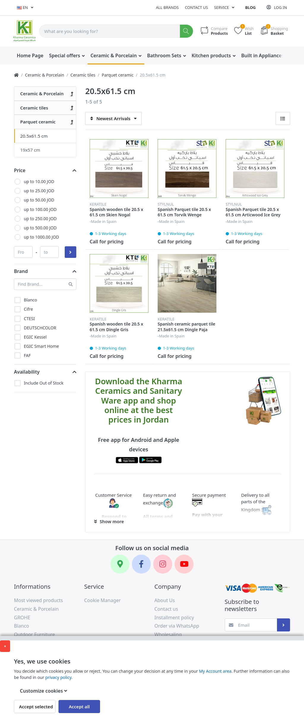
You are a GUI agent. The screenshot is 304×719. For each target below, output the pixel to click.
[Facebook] (141, 564)
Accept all (79, 707)
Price (20, 170)
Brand (21, 271)
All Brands (167, 7)
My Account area (215, 671)
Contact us (196, 7)
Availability (26, 372)
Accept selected (36, 707)
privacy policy (58, 677)
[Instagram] (162, 564)
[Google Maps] (119, 564)
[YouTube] (184, 564)
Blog (250, 7)
